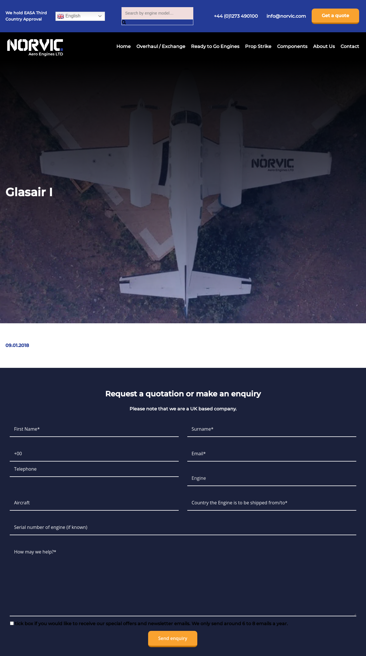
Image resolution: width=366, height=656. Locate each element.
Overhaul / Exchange (160, 46)
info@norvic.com (286, 16)
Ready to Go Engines (215, 46)
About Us (324, 46)
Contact (350, 46)
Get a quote (335, 15)
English (68, 16)
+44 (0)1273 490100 (236, 16)
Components (292, 46)
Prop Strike (258, 46)
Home (123, 46)
